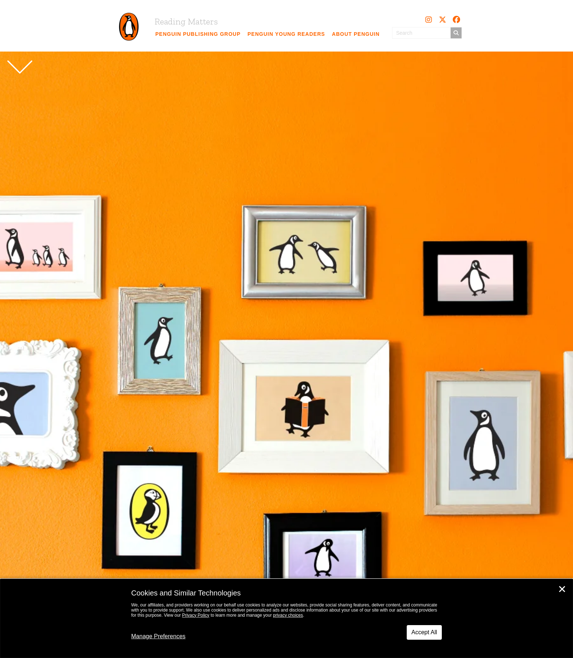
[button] (428, 19)
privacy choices (288, 615)
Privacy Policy (195, 615)
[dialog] (286, 618)
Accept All (424, 632)
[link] (198, 34)
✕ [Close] (562, 589)
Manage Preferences (158, 636)
